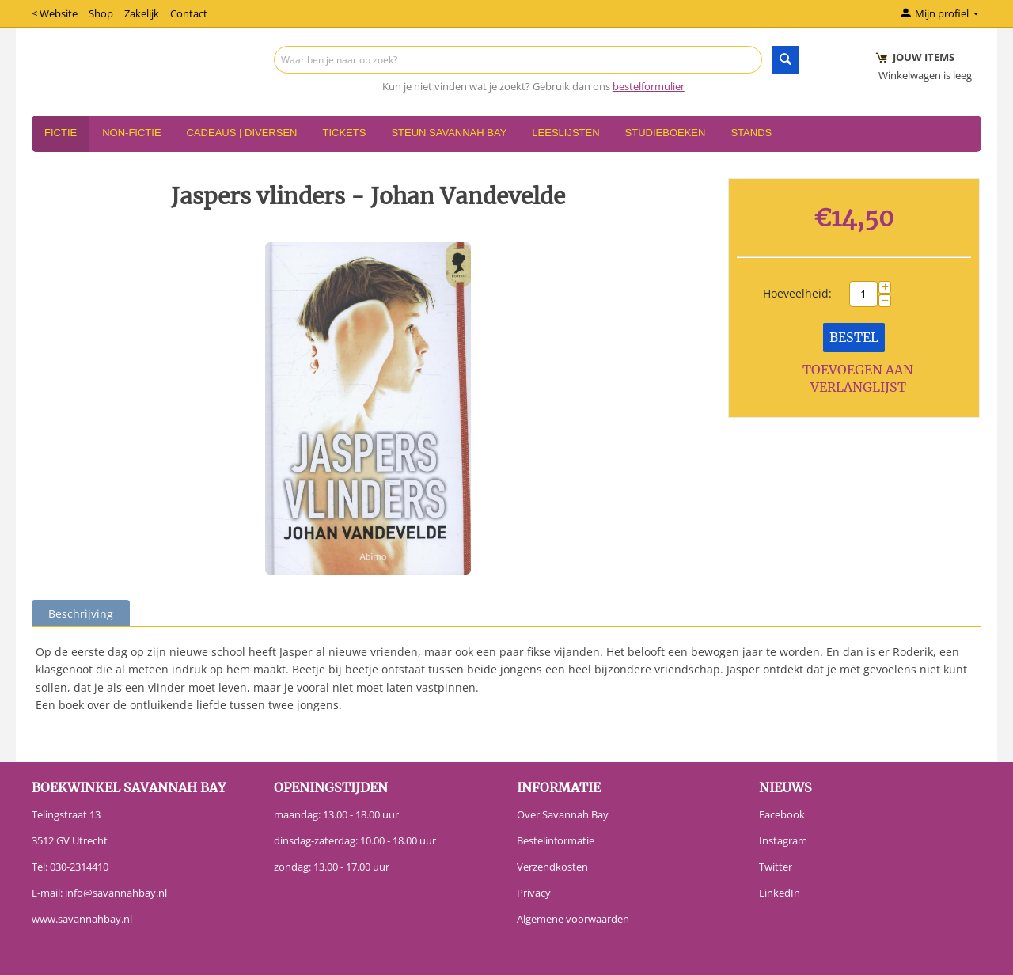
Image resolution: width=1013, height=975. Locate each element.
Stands (751, 132)
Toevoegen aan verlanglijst (857, 379)
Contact (188, 13)
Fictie (60, 132)
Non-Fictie (131, 132)
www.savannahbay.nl (82, 919)
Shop (101, 13)
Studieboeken (665, 132)
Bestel (853, 337)
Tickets (344, 132)
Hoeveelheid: (797, 293)
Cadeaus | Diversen (242, 132)
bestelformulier (649, 86)
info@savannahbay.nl (116, 893)
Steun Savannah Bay (448, 132)
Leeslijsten (565, 132)
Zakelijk (141, 13)
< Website (55, 13)
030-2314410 (79, 866)
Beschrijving (80, 613)
